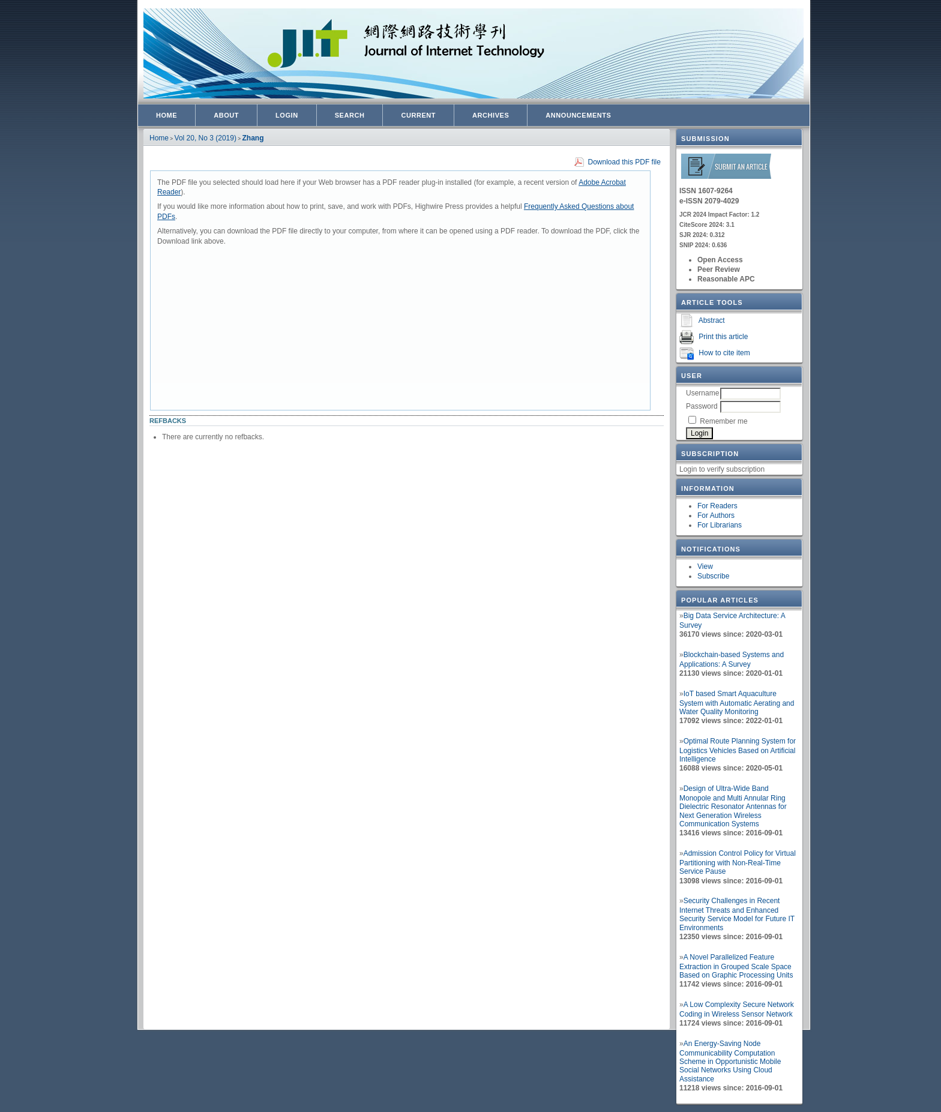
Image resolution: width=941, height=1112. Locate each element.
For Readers (717, 506)
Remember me (723, 421)
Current (418, 115)
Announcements (578, 115)
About (226, 115)
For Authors (716, 515)
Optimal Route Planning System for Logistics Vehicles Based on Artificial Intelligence (737, 750)
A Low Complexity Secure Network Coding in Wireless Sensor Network (736, 1009)
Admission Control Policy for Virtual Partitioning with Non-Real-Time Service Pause (737, 862)
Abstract (712, 320)
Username (702, 393)
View (705, 566)
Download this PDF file (624, 162)
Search (350, 115)
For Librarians (719, 525)
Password (702, 406)
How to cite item (724, 353)
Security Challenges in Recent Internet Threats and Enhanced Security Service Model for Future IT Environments (737, 914)
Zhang (253, 138)
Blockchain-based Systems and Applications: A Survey (731, 660)
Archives (490, 115)
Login (286, 115)
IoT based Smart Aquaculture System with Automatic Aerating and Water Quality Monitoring (736, 703)
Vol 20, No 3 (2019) (205, 138)
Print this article (723, 336)
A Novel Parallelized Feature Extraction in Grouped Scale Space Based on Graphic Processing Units (736, 966)
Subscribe (713, 576)
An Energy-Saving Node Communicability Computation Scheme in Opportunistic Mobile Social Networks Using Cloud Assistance (730, 1061)
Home (166, 115)
